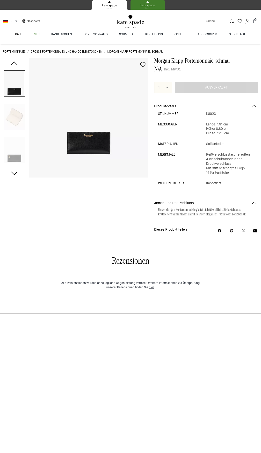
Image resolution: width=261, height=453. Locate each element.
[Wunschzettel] (240, 21)
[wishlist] (142, 64)
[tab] (109, 5)
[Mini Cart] (255, 21)
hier (151, 287)
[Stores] (30, 21)
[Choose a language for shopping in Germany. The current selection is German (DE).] (11, 21)
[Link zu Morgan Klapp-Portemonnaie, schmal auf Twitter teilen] (243, 231)
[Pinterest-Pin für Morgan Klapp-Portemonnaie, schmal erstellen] (232, 231)
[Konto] (247, 21)
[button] (14, 84)
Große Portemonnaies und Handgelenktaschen (66, 52)
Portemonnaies (14, 52)
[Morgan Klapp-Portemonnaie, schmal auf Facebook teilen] (220, 230)
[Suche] (213, 21)
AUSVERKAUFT (216, 87)
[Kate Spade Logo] (130, 21)
